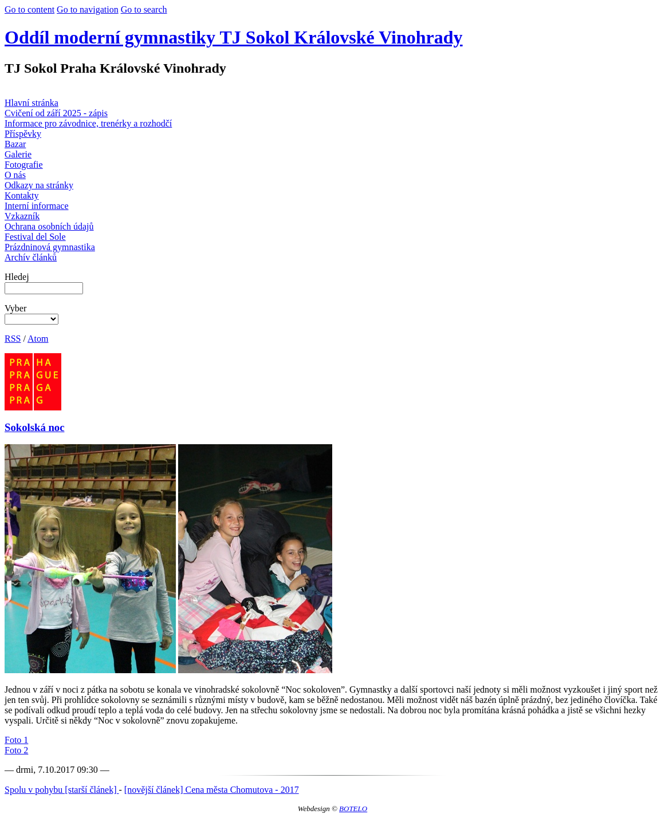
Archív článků (31, 257)
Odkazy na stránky (39, 185)
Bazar (15, 144)
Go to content (29, 9)
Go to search (144, 9)
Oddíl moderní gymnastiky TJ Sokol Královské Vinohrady (234, 37)
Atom (37, 338)
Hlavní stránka (31, 103)
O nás (15, 175)
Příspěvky (23, 134)
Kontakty (22, 195)
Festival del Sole (35, 237)
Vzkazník (22, 216)
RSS (13, 338)
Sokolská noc (34, 427)
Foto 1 (16, 740)
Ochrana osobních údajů (49, 226)
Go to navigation (88, 9)
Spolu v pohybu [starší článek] (62, 790)
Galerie (18, 154)
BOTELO (353, 808)
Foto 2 (16, 750)
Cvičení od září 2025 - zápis (56, 113)
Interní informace (37, 206)
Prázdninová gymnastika (50, 247)
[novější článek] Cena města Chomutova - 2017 (211, 790)
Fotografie (24, 164)
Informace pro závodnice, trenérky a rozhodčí (88, 123)
